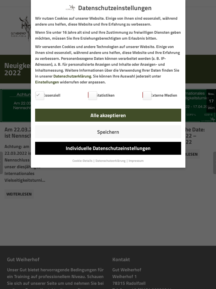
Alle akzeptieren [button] (108, 115)
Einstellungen (47, 82)
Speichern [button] (108, 132)
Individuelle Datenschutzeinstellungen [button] (108, 148)
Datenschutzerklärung (72, 76)
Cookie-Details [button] (82, 160)
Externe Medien (159, 95)
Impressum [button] (136, 160)
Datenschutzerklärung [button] (111, 160)
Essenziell (47, 95)
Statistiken (101, 95)
